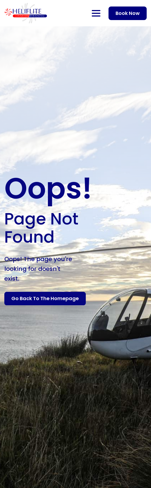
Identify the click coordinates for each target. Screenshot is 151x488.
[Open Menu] (96, 13)
